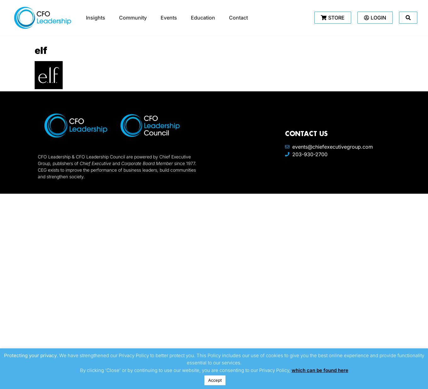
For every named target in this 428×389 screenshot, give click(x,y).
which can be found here (320, 370)
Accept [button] (215, 380)
